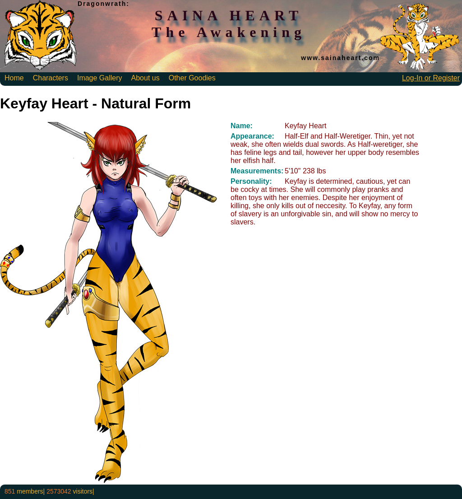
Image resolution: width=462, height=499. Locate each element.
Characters (50, 78)
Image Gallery (99, 78)
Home (14, 78)
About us (145, 78)
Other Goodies (192, 78)
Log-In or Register (431, 78)
